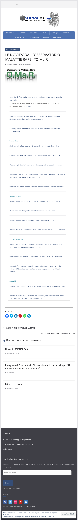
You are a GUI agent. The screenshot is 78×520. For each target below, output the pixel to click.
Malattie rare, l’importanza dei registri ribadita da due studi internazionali (37, 286)
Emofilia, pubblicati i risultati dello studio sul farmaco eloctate (33, 220)
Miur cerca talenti (14, 384)
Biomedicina (10, 33)
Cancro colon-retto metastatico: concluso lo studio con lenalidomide (35, 155)
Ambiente (33, 33)
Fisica (44, 33)
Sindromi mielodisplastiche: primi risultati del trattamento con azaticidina (37, 187)
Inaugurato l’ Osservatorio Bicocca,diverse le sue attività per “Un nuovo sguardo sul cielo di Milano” (38, 367)
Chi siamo (57, 37)
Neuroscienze (20, 37)
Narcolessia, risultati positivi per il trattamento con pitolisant (32, 211)
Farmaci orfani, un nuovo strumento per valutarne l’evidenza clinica (35, 201)
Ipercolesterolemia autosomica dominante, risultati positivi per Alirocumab (37, 230)
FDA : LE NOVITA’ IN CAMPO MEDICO (58, 333)
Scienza (23, 33)
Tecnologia (55, 33)
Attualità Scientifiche (12, 49)
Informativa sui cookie (47, 517)
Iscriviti (8, 483)
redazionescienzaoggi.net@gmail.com (17, 440)
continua (29, 106)
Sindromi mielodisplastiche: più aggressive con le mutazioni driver (34, 146)
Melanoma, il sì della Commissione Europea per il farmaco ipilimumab (36, 165)
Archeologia (34, 37)
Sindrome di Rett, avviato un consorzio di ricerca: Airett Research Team (36, 257)
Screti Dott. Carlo (26, 64)
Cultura (46, 37)
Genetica (66, 33)
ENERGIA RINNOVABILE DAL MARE (19, 328)
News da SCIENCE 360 (16, 349)
